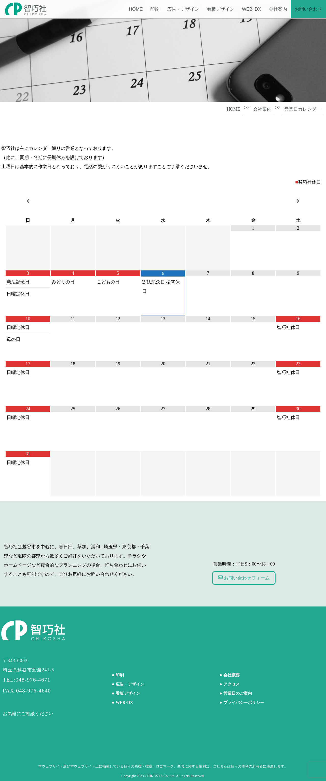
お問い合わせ (308, 9)
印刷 (154, 9)
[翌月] (298, 201)
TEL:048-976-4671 (26, 680)
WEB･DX (251, 9)
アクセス (231, 684)
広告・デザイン (183, 9)
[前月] (28, 201)
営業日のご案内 (237, 693)
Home (136, 9)
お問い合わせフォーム (244, 578)
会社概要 (231, 675)
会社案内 (278, 9)
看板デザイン (220, 9)
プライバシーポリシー (243, 702)
